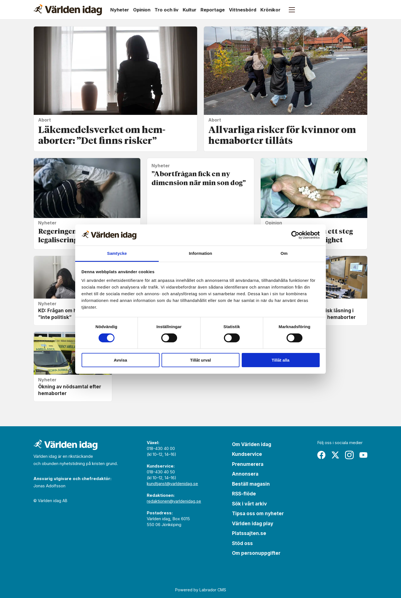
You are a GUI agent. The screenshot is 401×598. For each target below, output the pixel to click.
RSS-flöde (244, 494)
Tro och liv (167, 10)
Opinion (141, 10)
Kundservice (247, 454)
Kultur (189, 10)
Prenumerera (247, 464)
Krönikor (270, 10)
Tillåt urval (200, 360)
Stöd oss (242, 543)
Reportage (212, 10)
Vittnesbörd (242, 10)
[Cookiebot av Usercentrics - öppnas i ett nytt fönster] (295, 235)
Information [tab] (200, 253)
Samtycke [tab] (117, 253)
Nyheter (119, 10)
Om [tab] (283, 253)
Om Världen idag (251, 444)
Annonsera (245, 474)
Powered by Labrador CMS (200, 589)
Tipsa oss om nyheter (258, 513)
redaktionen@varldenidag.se (174, 501)
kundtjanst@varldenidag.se (172, 483)
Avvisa (120, 360)
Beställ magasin (251, 484)
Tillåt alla (281, 360)
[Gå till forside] (67, 10)
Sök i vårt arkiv (249, 504)
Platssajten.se (249, 533)
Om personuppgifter (256, 553)
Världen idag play (252, 523)
